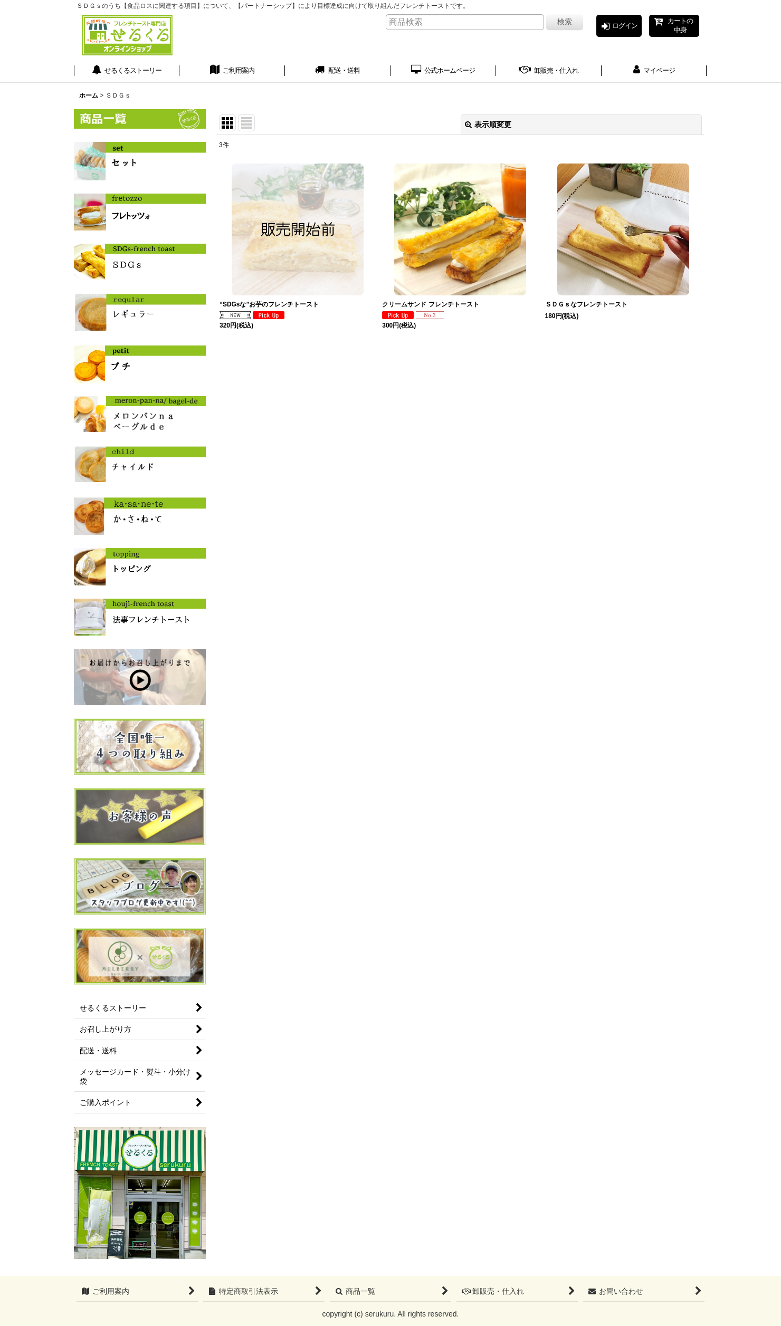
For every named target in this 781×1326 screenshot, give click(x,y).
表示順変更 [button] (488, 128)
